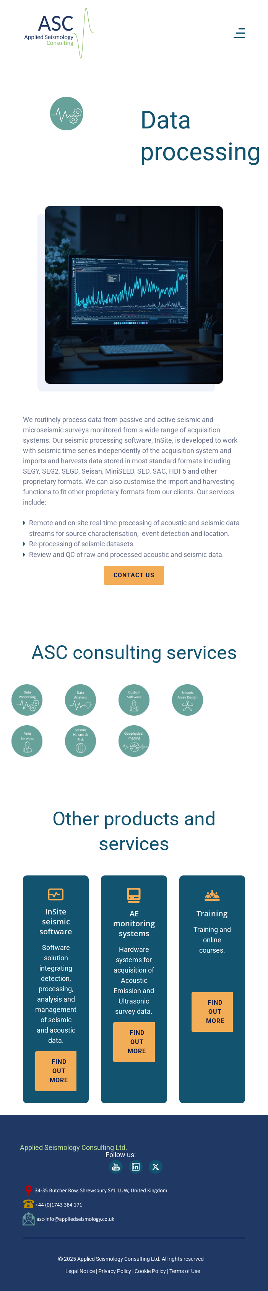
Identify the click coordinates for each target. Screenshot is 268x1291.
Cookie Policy (149, 1271)
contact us (134, 575)
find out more (59, 1071)
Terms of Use (184, 1271)
